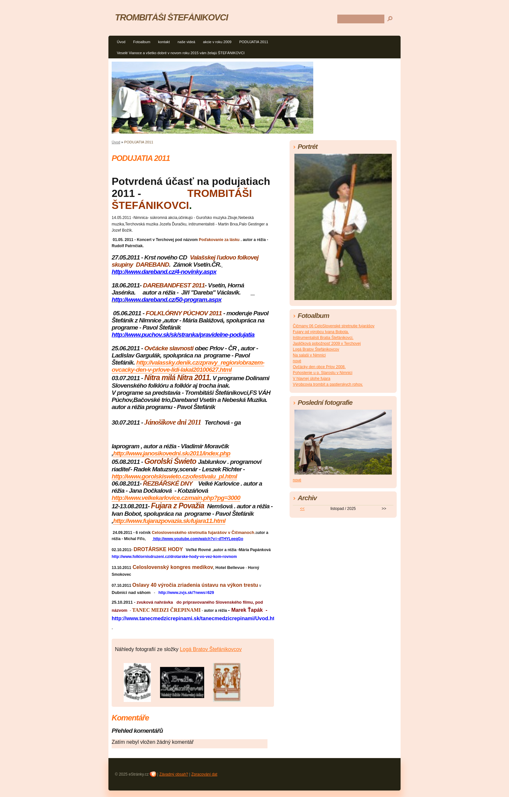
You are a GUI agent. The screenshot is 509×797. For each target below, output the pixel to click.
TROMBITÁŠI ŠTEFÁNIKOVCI (171, 17)
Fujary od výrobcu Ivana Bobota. (321, 332)
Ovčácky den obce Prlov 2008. (319, 367)
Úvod (121, 42)
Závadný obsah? (173, 774)
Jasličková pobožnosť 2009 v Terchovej (327, 343)
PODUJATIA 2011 (253, 42)
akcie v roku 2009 (217, 42)
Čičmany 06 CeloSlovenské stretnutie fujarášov (333, 326)
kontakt (164, 42)
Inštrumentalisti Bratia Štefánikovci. (323, 337)
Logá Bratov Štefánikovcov (211, 649)
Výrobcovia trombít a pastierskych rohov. (328, 384)
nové (297, 361)
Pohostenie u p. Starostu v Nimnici (322, 372)
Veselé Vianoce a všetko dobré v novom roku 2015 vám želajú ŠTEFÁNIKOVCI (180, 53)
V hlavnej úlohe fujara (311, 378)
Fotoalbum (141, 42)
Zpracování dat (204, 774)
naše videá (186, 42)
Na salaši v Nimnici (309, 355)
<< (302, 508)
